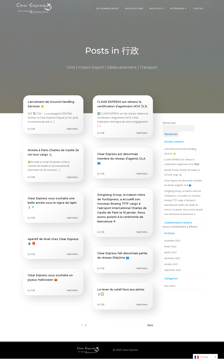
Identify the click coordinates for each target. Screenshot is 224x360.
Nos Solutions (134, 8)
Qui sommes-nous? (108, 8)
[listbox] (205, 357)
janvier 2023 (170, 253)
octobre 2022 (170, 265)
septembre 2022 (172, 271)
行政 (33, 129)
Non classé (169, 287)
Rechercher (168, 124)
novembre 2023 (172, 242)
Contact (199, 8)
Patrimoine (178, 8)
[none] (205, 357)
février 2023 (170, 247)
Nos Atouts (157, 8)
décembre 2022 (172, 259)
